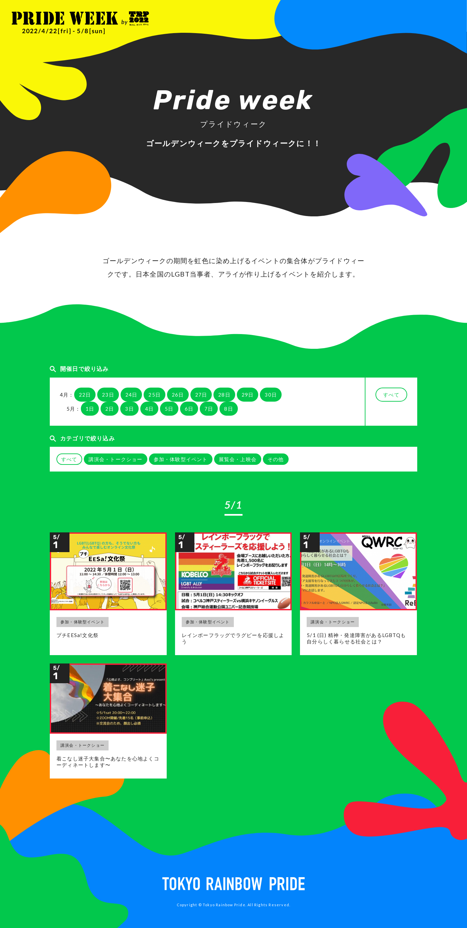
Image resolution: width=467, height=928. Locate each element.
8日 (228, 409)
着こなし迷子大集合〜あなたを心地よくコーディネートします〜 (107, 761)
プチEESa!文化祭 (77, 635)
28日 (224, 395)
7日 (208, 409)
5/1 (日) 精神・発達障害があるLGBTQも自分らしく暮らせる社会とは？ (356, 638)
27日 (201, 395)
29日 (248, 395)
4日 (149, 409)
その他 (276, 459)
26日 (178, 395)
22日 (85, 395)
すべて (391, 395)
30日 (271, 395)
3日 (129, 409)
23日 (108, 395)
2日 (109, 409)
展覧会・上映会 (238, 459)
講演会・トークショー (116, 459)
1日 (90, 409)
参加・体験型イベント (181, 459)
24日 (131, 395)
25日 (154, 395)
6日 (189, 409)
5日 (169, 409)
